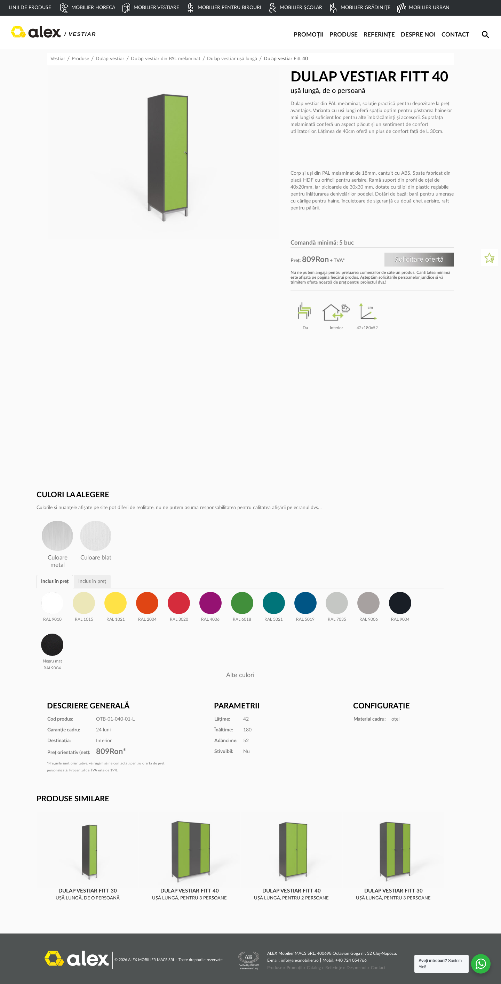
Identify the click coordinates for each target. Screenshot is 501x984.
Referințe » (335, 967)
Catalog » (315, 967)
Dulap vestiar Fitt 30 (87, 891)
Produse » (276, 967)
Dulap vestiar (110, 58)
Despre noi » (358, 967)
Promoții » (296, 967)
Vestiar (57, 58)
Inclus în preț (55, 581)
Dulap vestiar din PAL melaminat (165, 58)
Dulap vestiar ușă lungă (232, 58)
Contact (378, 967)
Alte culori (240, 675)
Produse (80, 58)
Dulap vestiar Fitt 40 (189, 891)
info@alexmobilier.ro (300, 960)
